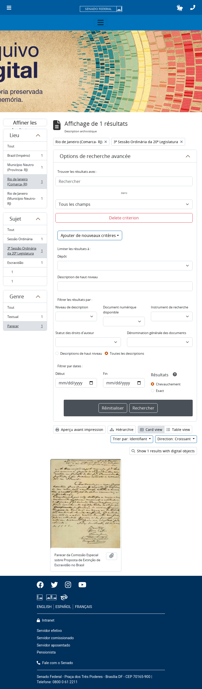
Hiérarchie (121, 429)
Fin (105, 373)
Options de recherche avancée (95, 156)
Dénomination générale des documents (156, 333)
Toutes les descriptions (127, 353)
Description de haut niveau (77, 277)
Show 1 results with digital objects (163, 451)
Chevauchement (168, 384)
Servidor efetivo (49, 631)
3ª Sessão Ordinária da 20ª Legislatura (25, 251)
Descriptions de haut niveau (81, 353)
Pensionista (46, 652)
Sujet (15, 218)
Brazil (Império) (25, 156)
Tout (10, 146)
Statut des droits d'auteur (74, 333)
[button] (180, 8)
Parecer (25, 327)
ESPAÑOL (63, 607)
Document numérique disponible (119, 309)
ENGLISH (44, 607)
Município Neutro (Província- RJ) (25, 167)
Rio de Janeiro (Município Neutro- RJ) (25, 198)
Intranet (45, 620)
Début (60, 373)
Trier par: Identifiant (130, 438)
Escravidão (25, 263)
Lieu (14, 135)
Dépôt (62, 256)
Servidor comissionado (55, 638)
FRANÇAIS (83, 607)
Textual (25, 317)
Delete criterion (124, 218)
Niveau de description (71, 307)
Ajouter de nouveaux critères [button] (88, 235)
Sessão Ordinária (25, 240)
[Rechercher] (124, 181)
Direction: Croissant (174, 438)
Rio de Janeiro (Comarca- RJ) (25, 181)
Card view (151, 429)
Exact (160, 390)
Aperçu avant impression (79, 429)
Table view (178, 429)
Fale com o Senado (55, 663)
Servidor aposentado (53, 645)
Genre (17, 296)
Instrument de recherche (169, 307)
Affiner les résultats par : (25, 122)
